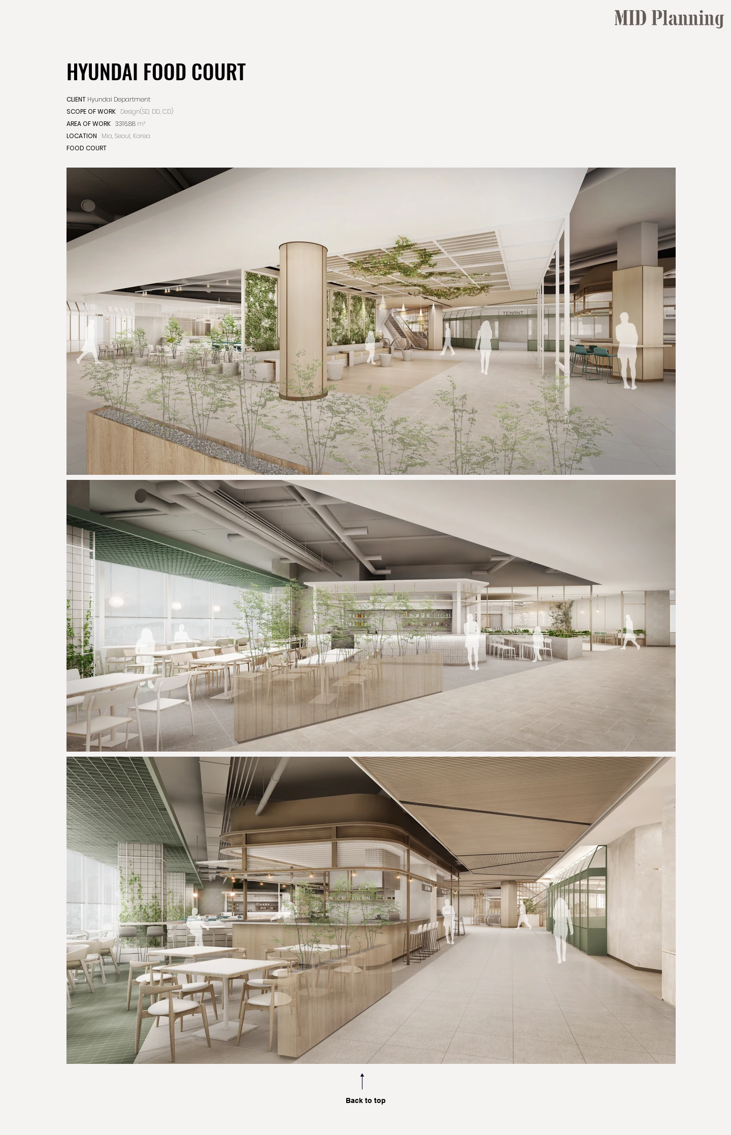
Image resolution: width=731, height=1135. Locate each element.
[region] (668, 216)
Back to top (366, 1100)
